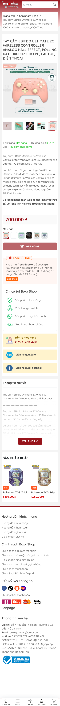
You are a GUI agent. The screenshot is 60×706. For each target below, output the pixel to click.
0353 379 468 (26, 342)
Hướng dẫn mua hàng (15, 523)
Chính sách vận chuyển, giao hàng (21, 564)
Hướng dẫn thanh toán (15, 527)
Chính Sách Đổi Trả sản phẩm (19, 573)
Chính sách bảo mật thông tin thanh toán (25, 555)
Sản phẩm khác (28, 15)
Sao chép (12, 278)
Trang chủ (9, 15)
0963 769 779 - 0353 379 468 (28, 636)
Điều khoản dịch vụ (13, 536)
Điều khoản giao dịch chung (18, 559)
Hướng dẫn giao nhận (14, 532)
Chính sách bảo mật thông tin (19, 550)
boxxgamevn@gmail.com (25, 632)
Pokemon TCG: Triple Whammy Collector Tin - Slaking (44, 492)
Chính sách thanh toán (15, 568)
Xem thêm (30, 441)
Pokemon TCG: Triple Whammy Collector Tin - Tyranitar (16, 492)
